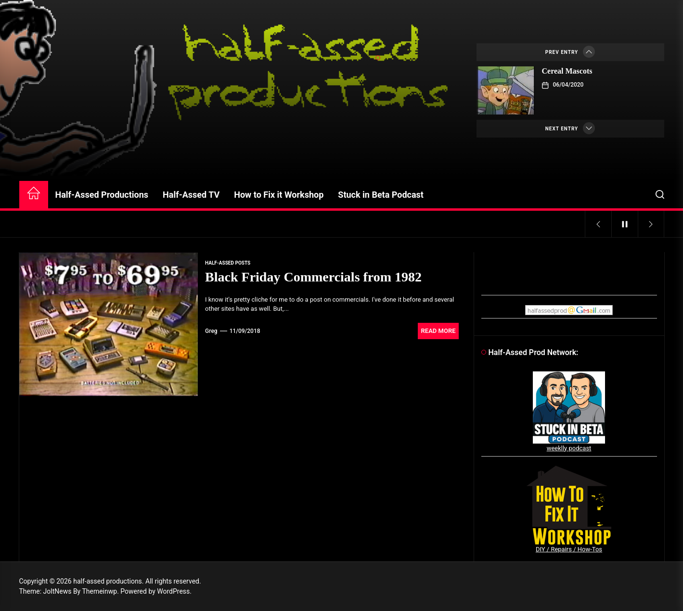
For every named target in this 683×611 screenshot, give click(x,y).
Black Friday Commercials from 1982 (313, 276)
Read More (438, 330)
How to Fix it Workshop (278, 195)
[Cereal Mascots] (506, 90)
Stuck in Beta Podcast (381, 195)
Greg (211, 331)
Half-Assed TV (191, 195)
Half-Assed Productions (102, 195)
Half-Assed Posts (227, 263)
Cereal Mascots (567, 71)
